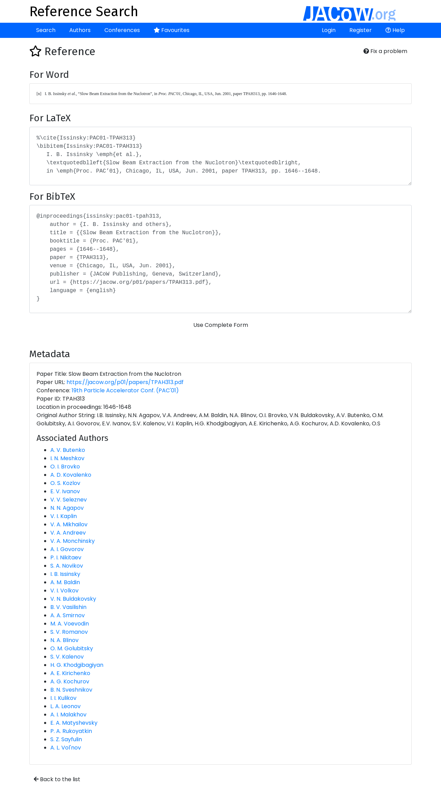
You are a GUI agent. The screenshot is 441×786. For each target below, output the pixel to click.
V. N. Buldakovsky (73, 599)
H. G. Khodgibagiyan (76, 665)
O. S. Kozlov (65, 483)
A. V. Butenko (67, 450)
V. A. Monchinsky (72, 541)
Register (360, 30)
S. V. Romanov (69, 632)
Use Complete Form (220, 325)
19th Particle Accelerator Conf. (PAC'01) (125, 390)
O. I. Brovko (65, 466)
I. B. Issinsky (65, 574)
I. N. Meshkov (67, 458)
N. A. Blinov (64, 640)
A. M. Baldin (65, 582)
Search (45, 30)
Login (329, 30)
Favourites (171, 30)
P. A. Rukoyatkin (71, 731)
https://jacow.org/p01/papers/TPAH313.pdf (125, 382)
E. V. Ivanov (65, 491)
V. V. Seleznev (68, 500)
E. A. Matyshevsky (74, 723)
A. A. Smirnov (67, 615)
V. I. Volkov (64, 590)
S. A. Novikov (66, 566)
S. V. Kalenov (67, 657)
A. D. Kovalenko (70, 475)
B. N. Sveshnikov (71, 690)
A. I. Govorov (67, 549)
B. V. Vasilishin (68, 607)
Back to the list (57, 779)
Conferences (122, 30)
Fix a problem (385, 51)
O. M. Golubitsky (71, 648)
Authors (80, 30)
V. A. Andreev (68, 533)
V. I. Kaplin (63, 516)
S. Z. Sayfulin (66, 739)
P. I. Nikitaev (65, 557)
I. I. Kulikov (63, 698)
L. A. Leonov (65, 706)
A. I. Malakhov (68, 714)
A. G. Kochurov (69, 681)
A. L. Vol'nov (65, 748)
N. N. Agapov (67, 508)
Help (395, 30)
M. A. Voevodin (69, 624)
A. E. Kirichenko (70, 673)
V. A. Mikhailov (69, 524)
